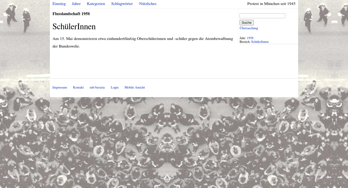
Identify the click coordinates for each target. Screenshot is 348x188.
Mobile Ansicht (135, 87)
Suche (247, 23)
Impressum (60, 87)
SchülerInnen (260, 42)
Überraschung (249, 28)
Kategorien (96, 4)
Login (115, 87)
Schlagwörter (122, 4)
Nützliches (147, 4)
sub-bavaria (97, 87)
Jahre (76, 4)
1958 (250, 38)
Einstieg (59, 4)
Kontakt (78, 87)
